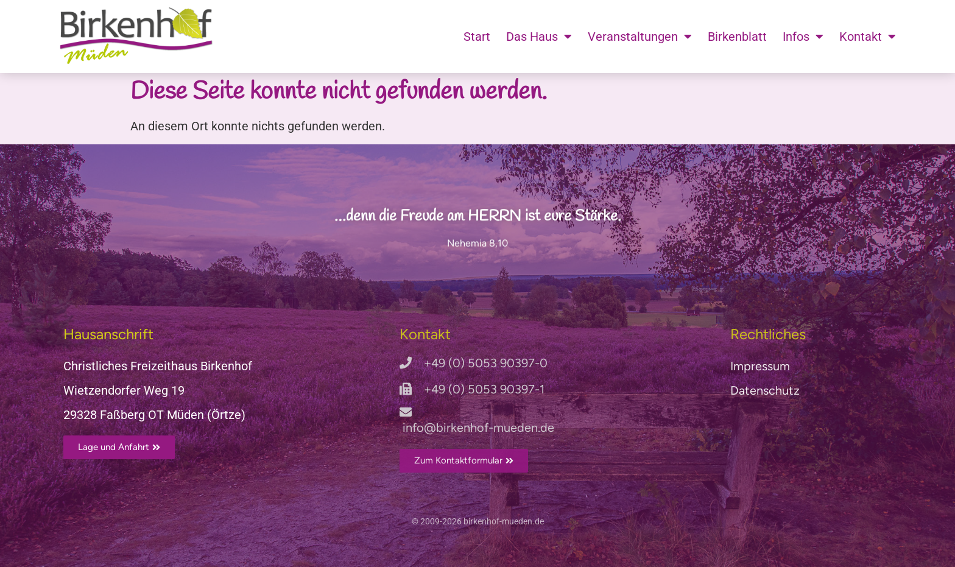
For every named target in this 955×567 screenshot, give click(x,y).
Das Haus (539, 36)
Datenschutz (765, 390)
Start (476, 36)
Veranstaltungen (640, 36)
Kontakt (867, 36)
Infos (803, 36)
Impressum (760, 366)
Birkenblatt (737, 36)
